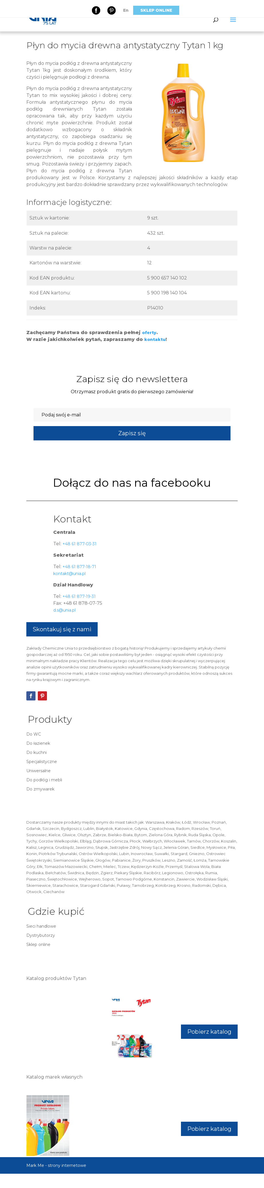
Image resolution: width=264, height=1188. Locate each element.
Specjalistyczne (41, 761)
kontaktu (155, 339)
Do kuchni (36, 752)
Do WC (33, 734)
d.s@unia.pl (64, 610)
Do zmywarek (40, 789)
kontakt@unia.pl (69, 573)
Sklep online (156, 10)
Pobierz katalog (209, 1031)
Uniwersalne (38, 770)
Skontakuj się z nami (62, 629)
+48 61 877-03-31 (78, 543)
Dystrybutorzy (40, 935)
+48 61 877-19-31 (78, 596)
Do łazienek (38, 743)
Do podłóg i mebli (44, 779)
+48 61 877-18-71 (78, 566)
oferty (149, 332)
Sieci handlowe (41, 926)
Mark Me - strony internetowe (56, 1165)
